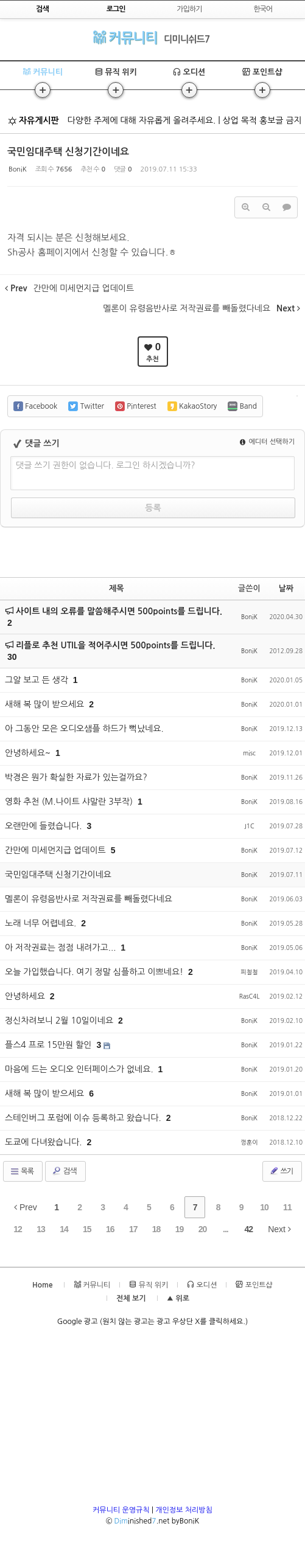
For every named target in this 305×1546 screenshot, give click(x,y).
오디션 (189, 72)
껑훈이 (249, 1142)
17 (133, 1229)
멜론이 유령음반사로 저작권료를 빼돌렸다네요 (88, 899)
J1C (249, 826)
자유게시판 (33, 120)
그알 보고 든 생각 (38, 680)
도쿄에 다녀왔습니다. (45, 1142)
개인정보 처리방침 (183, 1510)
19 (179, 1229)
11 (287, 1207)
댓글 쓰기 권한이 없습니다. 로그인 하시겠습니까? (105, 465)
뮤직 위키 (116, 72)
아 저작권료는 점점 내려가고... (61, 947)
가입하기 (189, 9)
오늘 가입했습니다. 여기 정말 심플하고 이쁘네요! (95, 972)
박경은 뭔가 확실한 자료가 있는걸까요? (76, 777)
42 (249, 1229)
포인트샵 (262, 72)
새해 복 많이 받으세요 (45, 704)
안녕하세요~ (29, 753)
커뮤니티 (125, 37)
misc (249, 753)
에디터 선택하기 (267, 441)
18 (156, 1229)
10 (264, 1207)
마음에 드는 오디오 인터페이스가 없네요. (80, 1069)
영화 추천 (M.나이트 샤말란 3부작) (70, 801)
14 (64, 1229)
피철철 (249, 972)
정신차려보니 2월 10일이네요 (60, 1020)
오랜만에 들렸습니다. (45, 826)
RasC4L (249, 996)
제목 (116, 588)
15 (87, 1229)
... (225, 1229)
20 (202, 1229)
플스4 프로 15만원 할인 (49, 1045)
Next (279, 1229)
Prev (25, 1207)
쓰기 (281, 1171)
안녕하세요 (26, 996)
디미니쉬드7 (186, 39)
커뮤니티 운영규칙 (121, 1510)
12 (17, 1229)
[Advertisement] (152, 1419)
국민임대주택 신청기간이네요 (68, 151)
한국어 (262, 9)
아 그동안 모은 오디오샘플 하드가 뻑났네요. (84, 728)
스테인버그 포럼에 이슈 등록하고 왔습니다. (84, 1118)
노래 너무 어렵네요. (42, 923)
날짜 (286, 588)
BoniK (18, 169)
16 (110, 1229)
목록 (21, 1171)
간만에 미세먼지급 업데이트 (56, 850)
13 (41, 1229)
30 (12, 657)
